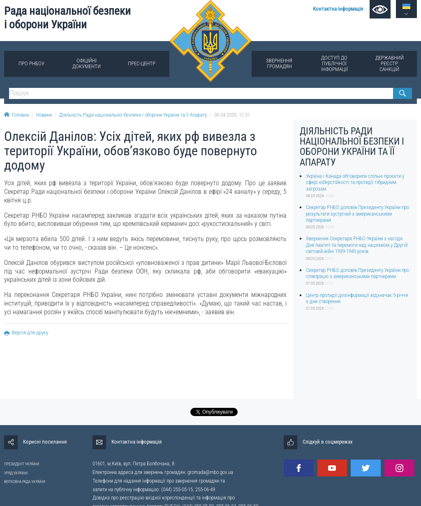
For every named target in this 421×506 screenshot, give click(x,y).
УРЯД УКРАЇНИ (16, 473)
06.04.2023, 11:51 (232, 115)
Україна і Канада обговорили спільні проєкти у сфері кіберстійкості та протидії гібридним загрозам (355, 182)
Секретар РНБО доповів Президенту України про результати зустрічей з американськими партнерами (357, 213)
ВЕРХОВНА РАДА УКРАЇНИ (24, 481)
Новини (44, 115)
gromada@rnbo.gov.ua (210, 472)
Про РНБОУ (31, 63)
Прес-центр (141, 63)
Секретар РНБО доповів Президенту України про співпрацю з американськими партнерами (357, 273)
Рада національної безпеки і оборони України (67, 18)
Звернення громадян (279, 63)
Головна (16, 115)
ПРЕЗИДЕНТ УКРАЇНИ (21, 464)
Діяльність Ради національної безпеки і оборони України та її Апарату (133, 115)
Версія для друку (26, 332)
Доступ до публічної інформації (334, 63)
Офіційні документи (86, 63)
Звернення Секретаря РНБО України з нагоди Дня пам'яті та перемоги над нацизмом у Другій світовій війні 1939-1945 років (356, 244)
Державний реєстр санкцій (389, 63)
